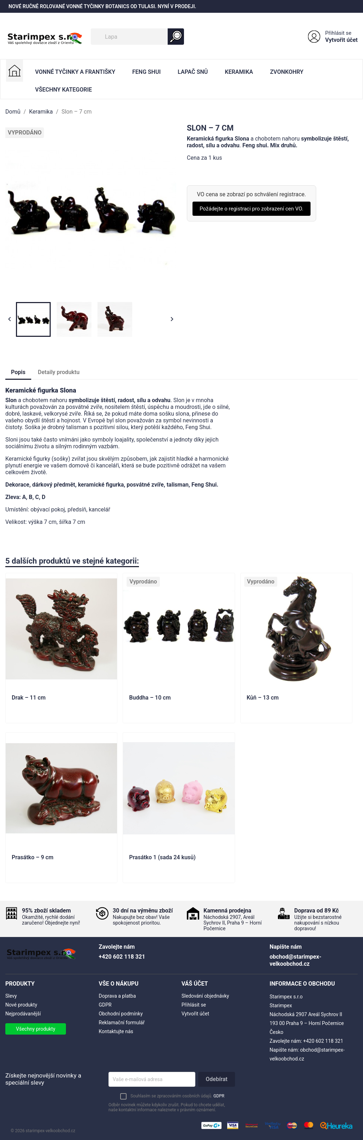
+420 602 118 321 (323, 1041)
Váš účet (195, 983)
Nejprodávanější (23, 1013)
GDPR (105, 1005)
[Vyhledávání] (137, 36)
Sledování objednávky (205, 996)
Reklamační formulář (122, 1022)
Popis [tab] (18, 372)
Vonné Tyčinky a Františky (75, 71)
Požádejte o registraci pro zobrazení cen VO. (251, 208)
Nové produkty (21, 1005)
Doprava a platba (117, 996)
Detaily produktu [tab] (59, 372)
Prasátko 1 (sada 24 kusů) (162, 857)
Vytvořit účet (341, 40)
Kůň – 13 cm (263, 698)
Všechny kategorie (63, 89)
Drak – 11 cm (29, 698)
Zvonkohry (286, 71)
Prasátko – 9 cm (33, 857)
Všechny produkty (35, 1029)
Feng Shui (146, 71)
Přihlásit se (338, 33)
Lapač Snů (193, 71)
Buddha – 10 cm (150, 698)
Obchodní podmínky (121, 1013)
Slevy (11, 996)
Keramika (239, 71)
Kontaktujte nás (116, 1031)
